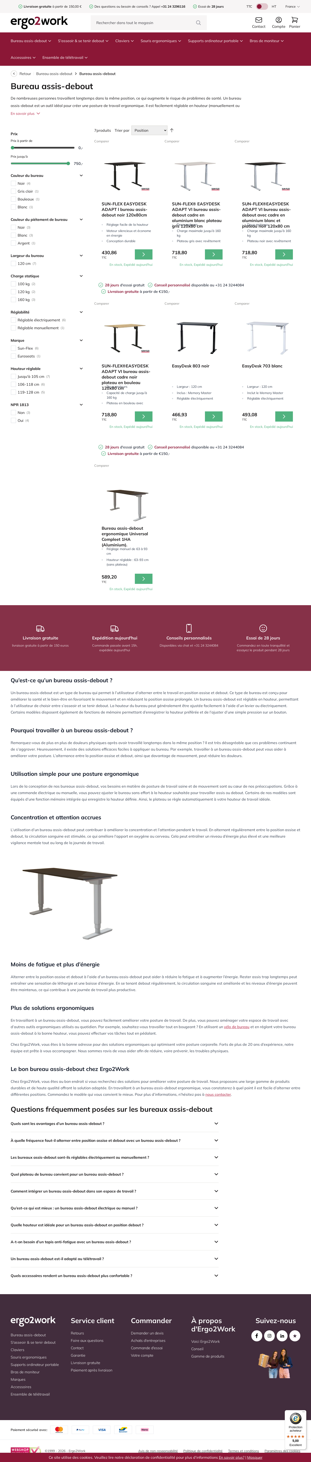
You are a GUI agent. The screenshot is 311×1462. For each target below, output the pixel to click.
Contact (77, 1348)
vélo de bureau (236, 1026)
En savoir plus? (231, 1457)
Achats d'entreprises (148, 1340)
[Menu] (303, 1413)
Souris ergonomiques (161, 40)
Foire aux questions (87, 1340)
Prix (14, 133)
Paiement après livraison (91, 1370)
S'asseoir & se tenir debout (83, 40)
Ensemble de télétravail (65, 57)
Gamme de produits (207, 1356)
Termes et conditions (243, 1451)
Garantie (78, 1355)
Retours (77, 1333)
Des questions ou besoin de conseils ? (122, 6)
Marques (18, 1379)
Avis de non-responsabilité (158, 1451)
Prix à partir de (21, 141)
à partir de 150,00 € (52, 6)
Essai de (211, 6)
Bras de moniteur (267, 40)
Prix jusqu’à (19, 156)
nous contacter (218, 1094)
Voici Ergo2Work (205, 1341)
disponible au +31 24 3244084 (199, 285)
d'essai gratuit (125, 285)
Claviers (124, 40)
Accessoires (23, 57)
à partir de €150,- (139, 291)
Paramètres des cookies (282, 1451)
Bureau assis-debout (31, 40)
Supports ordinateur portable (215, 40)
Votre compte (142, 1355)
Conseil (197, 1348)
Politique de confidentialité (203, 1451)
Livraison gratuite (85, 1362)
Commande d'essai (147, 1348)
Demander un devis (147, 1333)
